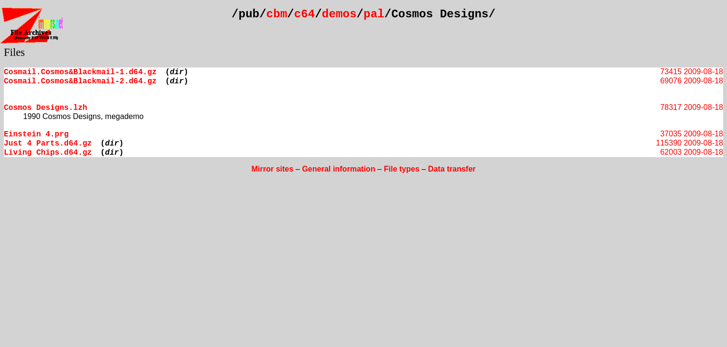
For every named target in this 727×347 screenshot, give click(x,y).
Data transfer (452, 169)
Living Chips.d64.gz (48, 152)
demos (339, 14)
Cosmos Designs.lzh (45, 108)
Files (14, 52)
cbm (276, 14)
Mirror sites (272, 169)
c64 (304, 14)
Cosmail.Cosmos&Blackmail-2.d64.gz (80, 81)
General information (338, 169)
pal (374, 14)
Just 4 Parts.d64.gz (48, 143)
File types (401, 169)
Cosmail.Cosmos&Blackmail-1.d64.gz (80, 72)
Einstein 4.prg (36, 134)
